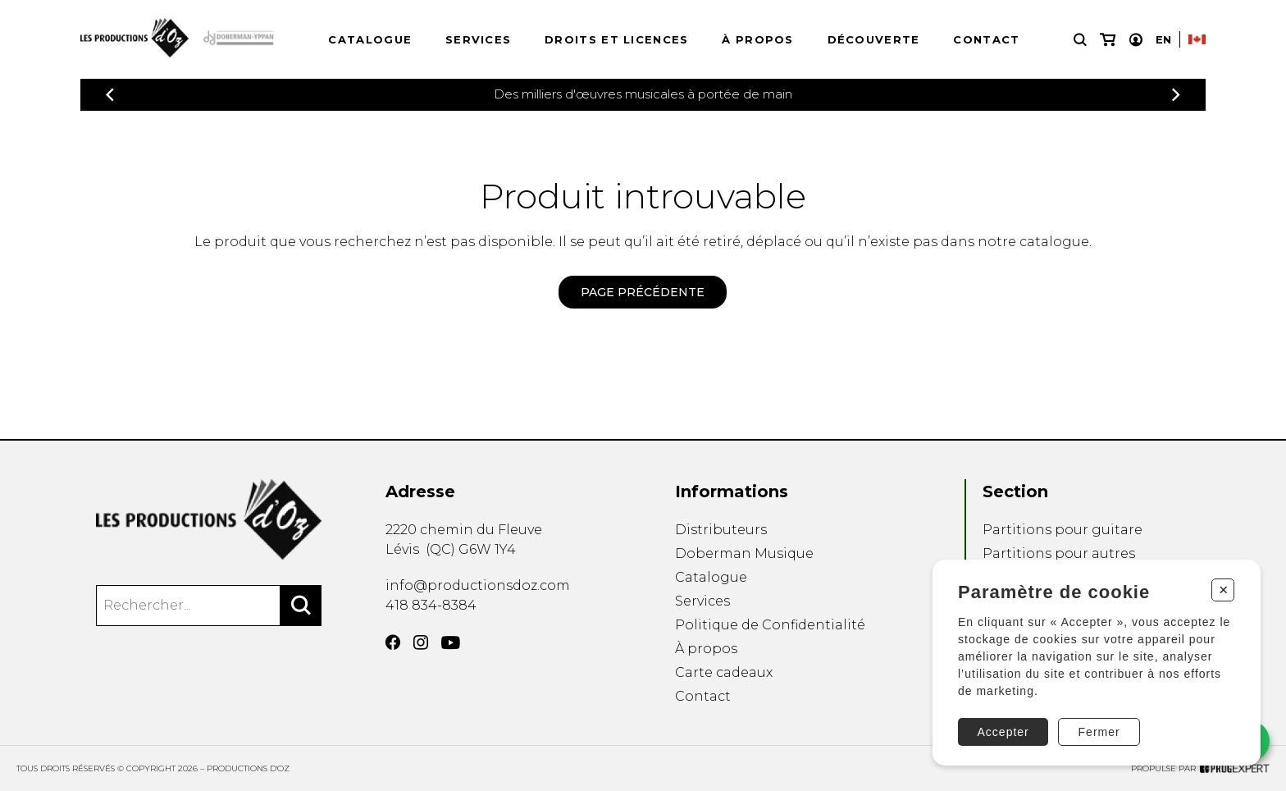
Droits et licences (616, 39)
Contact (986, 39)
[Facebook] (392, 642)
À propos (757, 39)
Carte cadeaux (724, 672)
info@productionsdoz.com (477, 585)
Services (478, 39)
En (1163, 39)
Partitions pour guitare (1062, 529)
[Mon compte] (1135, 40)
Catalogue (370, 39)
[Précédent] (110, 95)
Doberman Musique (744, 553)
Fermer (1099, 731)
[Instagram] (420, 642)
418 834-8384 (431, 605)
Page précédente (643, 292)
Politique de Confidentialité (770, 625)
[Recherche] (1080, 40)
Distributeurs (721, 529)
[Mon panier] (1107, 40)
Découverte (874, 39)
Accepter (1003, 731)
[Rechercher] (301, 605)
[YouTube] (450, 643)
